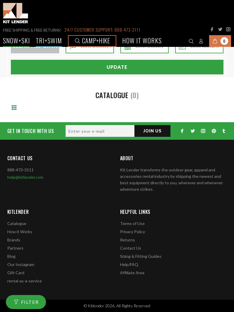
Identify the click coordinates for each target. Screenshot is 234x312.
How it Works (19, 231)
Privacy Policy (132, 231)
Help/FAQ (129, 264)
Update (117, 67)
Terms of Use (132, 223)
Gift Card (15, 272)
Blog (11, 256)
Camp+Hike (92, 40)
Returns (127, 239)
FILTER (30, 302)
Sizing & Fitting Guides (140, 256)
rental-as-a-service (24, 280)
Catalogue (16, 223)
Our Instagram (20, 264)
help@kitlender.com (25, 177)
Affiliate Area (132, 272)
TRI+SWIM (49, 40)
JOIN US (152, 130)
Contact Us (130, 247)
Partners (15, 247)
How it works (142, 40)
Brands (13, 239)
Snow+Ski (16, 40)
